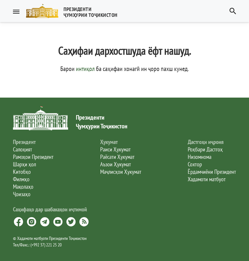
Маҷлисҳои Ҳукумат (120, 171)
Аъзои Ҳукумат (115, 164)
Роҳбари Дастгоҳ (205, 149)
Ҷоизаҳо (21, 194)
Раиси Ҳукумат (115, 149)
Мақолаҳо (23, 186)
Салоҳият (22, 149)
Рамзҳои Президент (33, 156)
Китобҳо (22, 171)
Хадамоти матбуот (207, 179)
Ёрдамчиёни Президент (212, 171)
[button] (74, 11)
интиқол (85, 69)
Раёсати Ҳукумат (117, 156)
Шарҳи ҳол (24, 164)
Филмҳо (21, 179)
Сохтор (195, 164)
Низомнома (199, 156)
